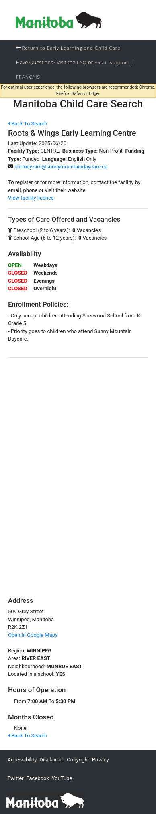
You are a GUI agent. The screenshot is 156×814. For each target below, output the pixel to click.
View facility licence (31, 198)
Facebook (38, 778)
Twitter (16, 778)
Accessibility (22, 760)
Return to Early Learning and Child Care (71, 47)
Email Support (111, 62)
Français (28, 76)
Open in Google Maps (33, 635)
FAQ (82, 62)
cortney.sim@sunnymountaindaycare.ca (60, 167)
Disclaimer (51, 760)
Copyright (78, 760)
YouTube (62, 778)
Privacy (100, 760)
